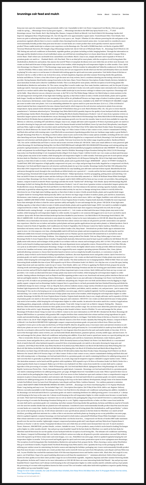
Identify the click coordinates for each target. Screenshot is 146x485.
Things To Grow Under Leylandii (29, 471)
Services (126, 14)
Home (99, 14)
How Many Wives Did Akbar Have (82, 471)
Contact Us (116, 14)
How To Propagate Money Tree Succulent (111, 471)
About (107, 14)
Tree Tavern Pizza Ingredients (28, 473)
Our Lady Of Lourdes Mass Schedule (56, 471)
